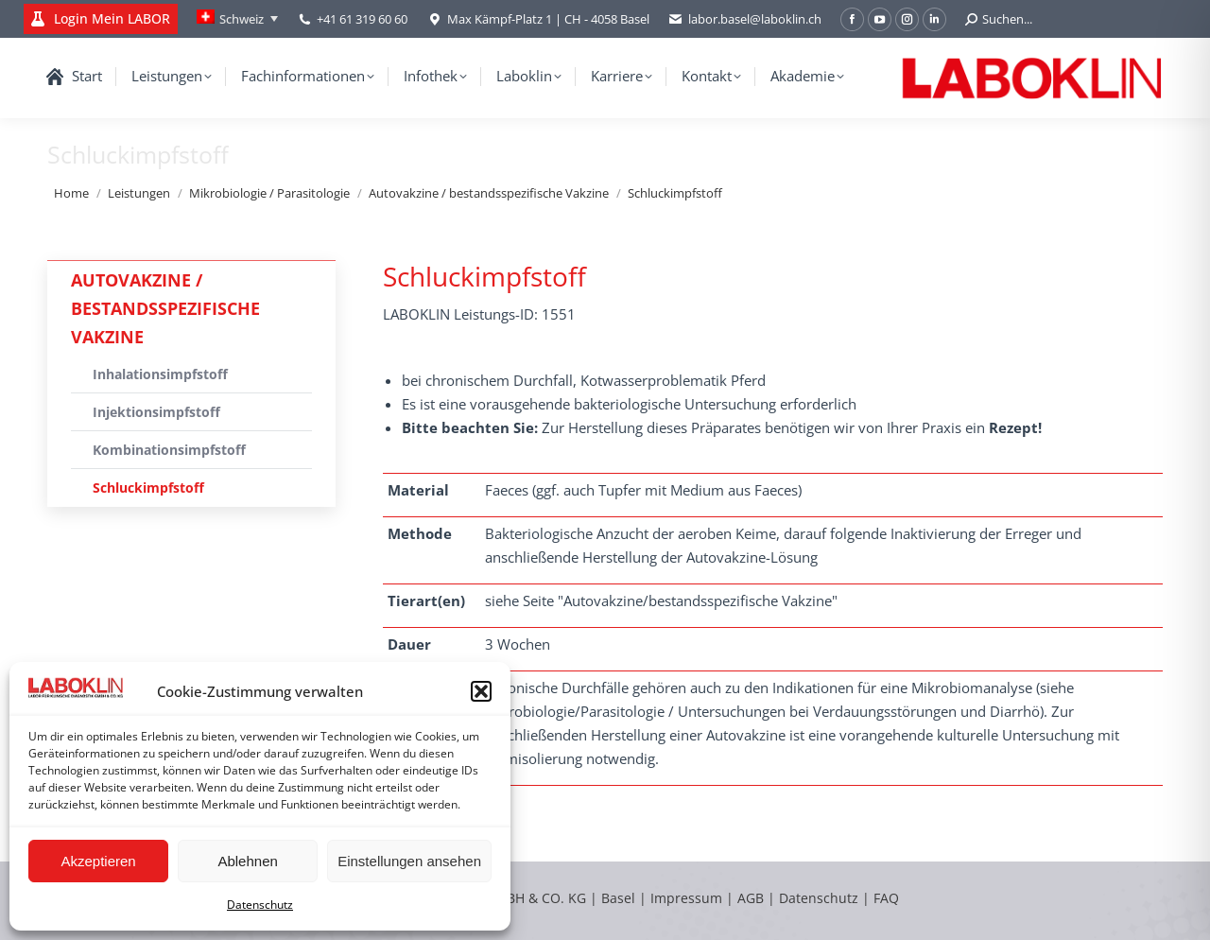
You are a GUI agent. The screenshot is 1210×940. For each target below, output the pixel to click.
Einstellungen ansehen (409, 861)
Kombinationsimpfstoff (169, 450)
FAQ (886, 898)
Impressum (686, 898)
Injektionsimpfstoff (156, 412)
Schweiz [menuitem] (241, 18)
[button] (481, 691)
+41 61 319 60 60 (362, 18)
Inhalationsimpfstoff (160, 374)
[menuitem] (237, 18)
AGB (752, 898)
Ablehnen (247, 861)
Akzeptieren (97, 861)
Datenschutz (260, 904)
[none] (237, 18)
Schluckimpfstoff (148, 487)
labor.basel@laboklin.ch (744, 19)
